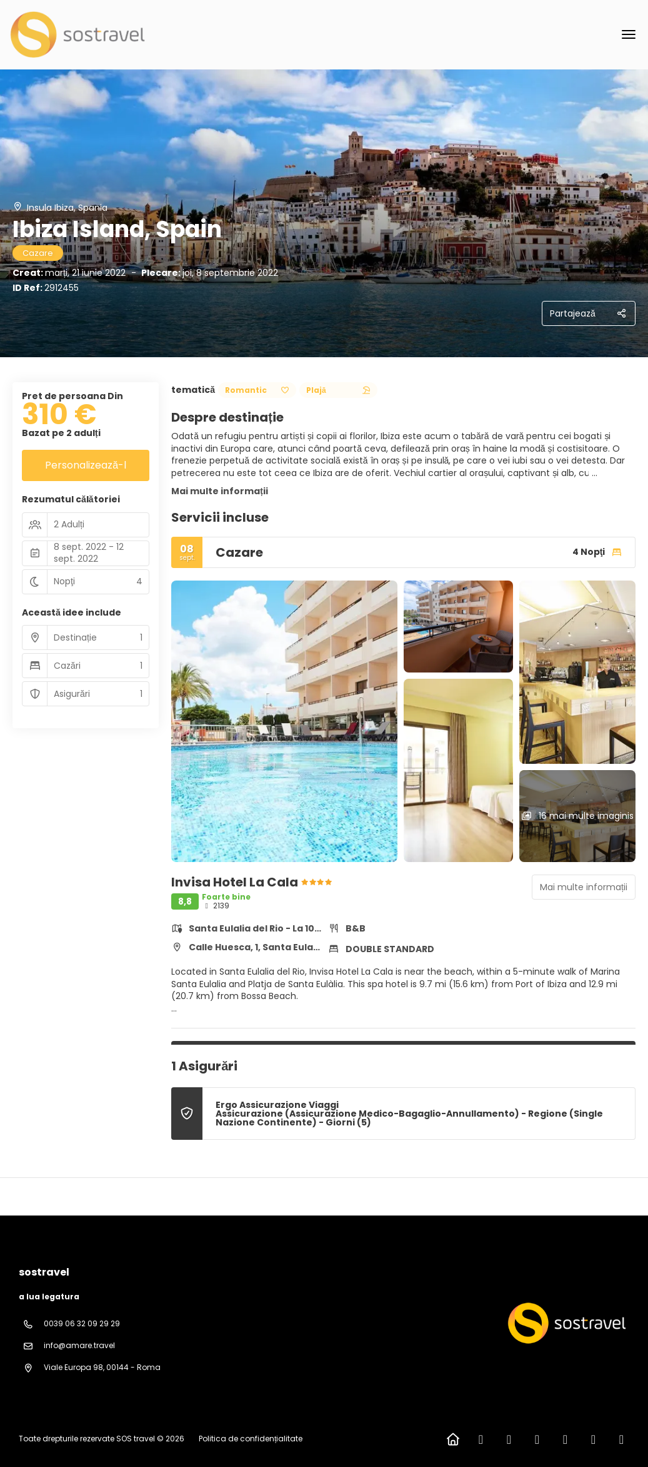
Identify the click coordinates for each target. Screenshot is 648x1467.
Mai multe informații (219, 491)
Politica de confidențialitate (250, 1438)
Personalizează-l (85, 465)
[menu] (629, 34)
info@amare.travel (79, 1345)
